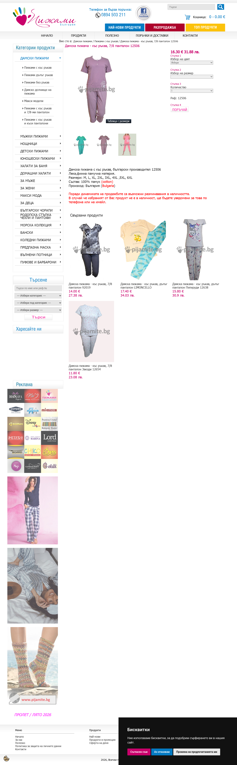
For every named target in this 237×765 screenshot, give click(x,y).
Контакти (20, 749)
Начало (19, 736)
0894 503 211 (113, 15)
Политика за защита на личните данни (38, 746)
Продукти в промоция (102, 739)
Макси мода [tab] (31, 195)
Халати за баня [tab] (33, 166)
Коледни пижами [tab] (35, 240)
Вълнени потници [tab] (36, 255)
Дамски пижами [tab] (34, 58)
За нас (18, 739)
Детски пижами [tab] (34, 151)
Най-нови (94, 736)
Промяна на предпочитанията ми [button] (196, 751)
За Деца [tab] (27, 203)
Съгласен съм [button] (139, 751)
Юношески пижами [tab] (37, 158)
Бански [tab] (26, 232)
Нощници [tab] (28, 144)
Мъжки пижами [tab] (34, 136)
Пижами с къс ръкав (106, 41)
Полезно (20, 742)
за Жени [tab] (27, 188)
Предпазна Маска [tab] (35, 247)
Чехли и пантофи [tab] (35, 218)
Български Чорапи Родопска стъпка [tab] (36, 211)
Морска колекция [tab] (35, 225)
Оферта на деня (98, 742)
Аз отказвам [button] (162, 751)
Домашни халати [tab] (35, 173)
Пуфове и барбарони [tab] (38, 262)
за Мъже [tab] (27, 181)
